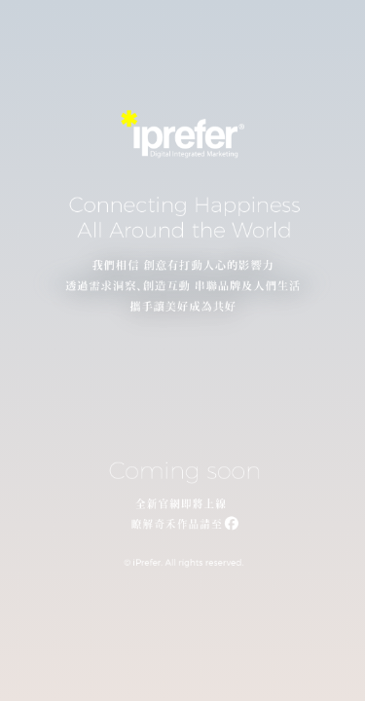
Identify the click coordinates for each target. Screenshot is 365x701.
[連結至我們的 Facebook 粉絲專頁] (183, 525)
